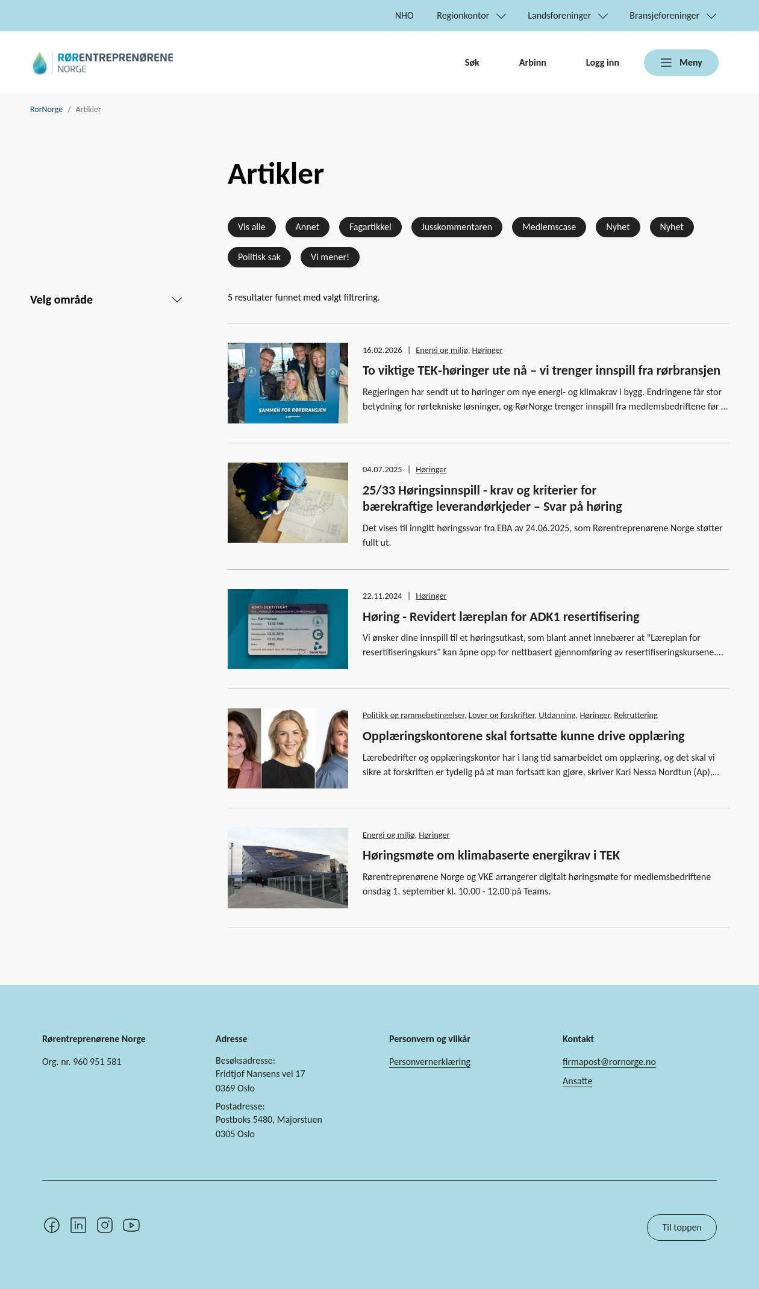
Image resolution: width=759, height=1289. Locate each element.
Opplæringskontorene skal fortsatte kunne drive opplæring (524, 736)
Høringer (487, 350)
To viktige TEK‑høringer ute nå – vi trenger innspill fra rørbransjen (541, 370)
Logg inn (602, 62)
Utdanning (557, 715)
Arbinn (532, 62)
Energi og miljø (441, 350)
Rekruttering (636, 715)
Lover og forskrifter (502, 715)
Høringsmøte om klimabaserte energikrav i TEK (491, 855)
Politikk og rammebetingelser (413, 715)
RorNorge (46, 109)
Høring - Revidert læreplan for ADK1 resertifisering (501, 616)
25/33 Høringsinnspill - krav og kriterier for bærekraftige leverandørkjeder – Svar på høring (492, 498)
